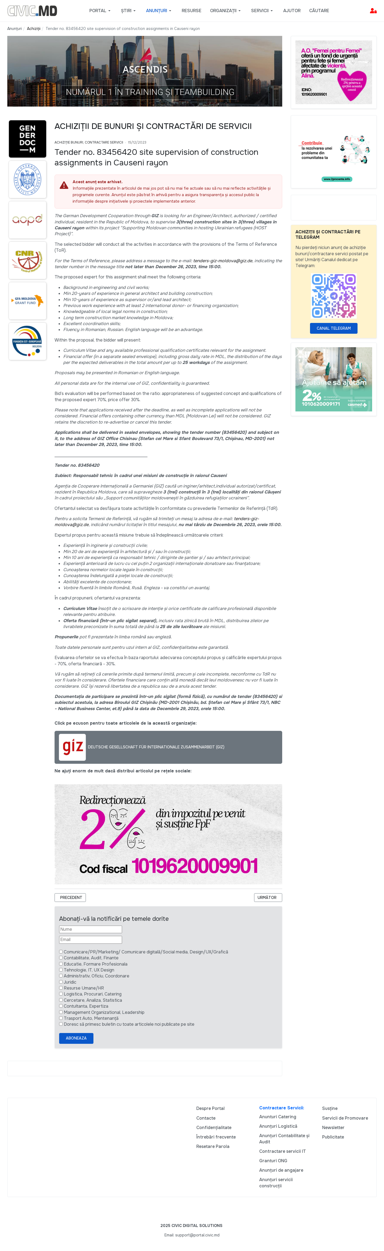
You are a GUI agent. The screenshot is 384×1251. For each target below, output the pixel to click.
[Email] (90, 939)
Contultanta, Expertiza (86, 1006)
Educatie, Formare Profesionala (95, 964)
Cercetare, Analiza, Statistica (93, 1000)
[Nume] (90, 929)
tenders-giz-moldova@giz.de (222, 261)
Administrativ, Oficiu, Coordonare (96, 976)
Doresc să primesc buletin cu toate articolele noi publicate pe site (129, 1024)
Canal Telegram (334, 328)
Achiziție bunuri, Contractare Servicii (89, 142)
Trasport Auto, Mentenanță (91, 1018)
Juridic (70, 982)
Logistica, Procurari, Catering (93, 994)
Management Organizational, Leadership (104, 1012)
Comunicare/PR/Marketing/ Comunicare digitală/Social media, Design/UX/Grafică (146, 952)
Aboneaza (76, 1038)
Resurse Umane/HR (84, 988)
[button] (101, 11)
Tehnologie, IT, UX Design (89, 970)
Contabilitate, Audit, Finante (91, 958)
